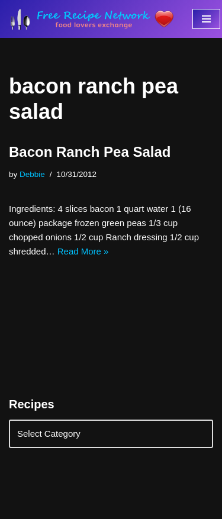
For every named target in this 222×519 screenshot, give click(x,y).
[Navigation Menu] (206, 19)
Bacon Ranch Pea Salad (89, 152)
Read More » (83, 251)
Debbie (32, 174)
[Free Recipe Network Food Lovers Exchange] (92, 19)
